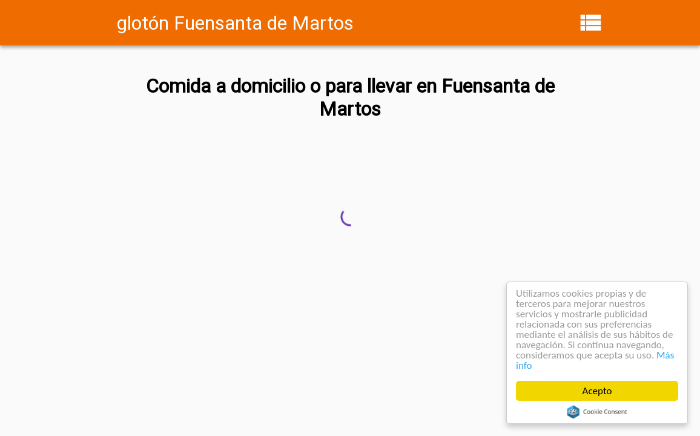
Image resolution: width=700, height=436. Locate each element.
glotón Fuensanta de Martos (235, 23)
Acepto (597, 391)
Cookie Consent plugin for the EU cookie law (597, 411)
